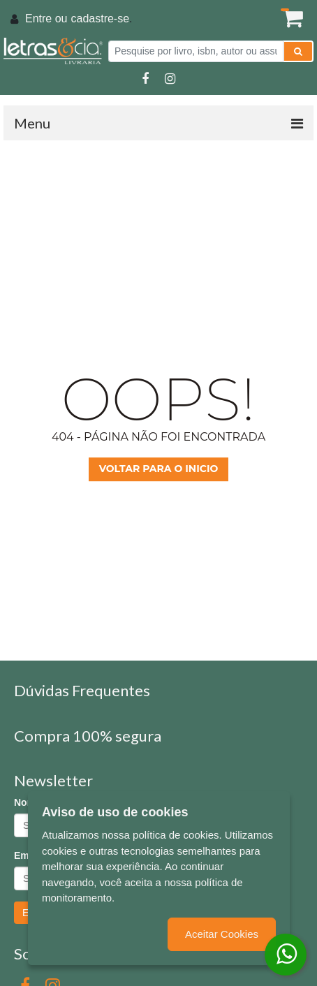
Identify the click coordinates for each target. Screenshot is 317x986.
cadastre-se (100, 18)
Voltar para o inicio (159, 468)
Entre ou (46, 18)
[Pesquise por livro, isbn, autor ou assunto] (195, 51)
